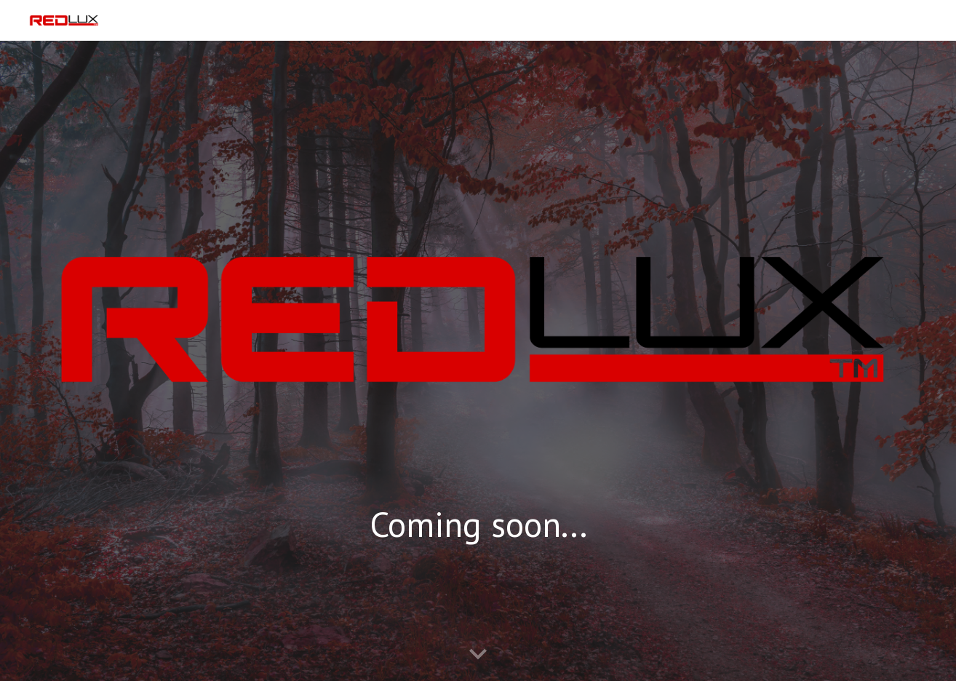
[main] (478, 537)
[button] (478, 654)
